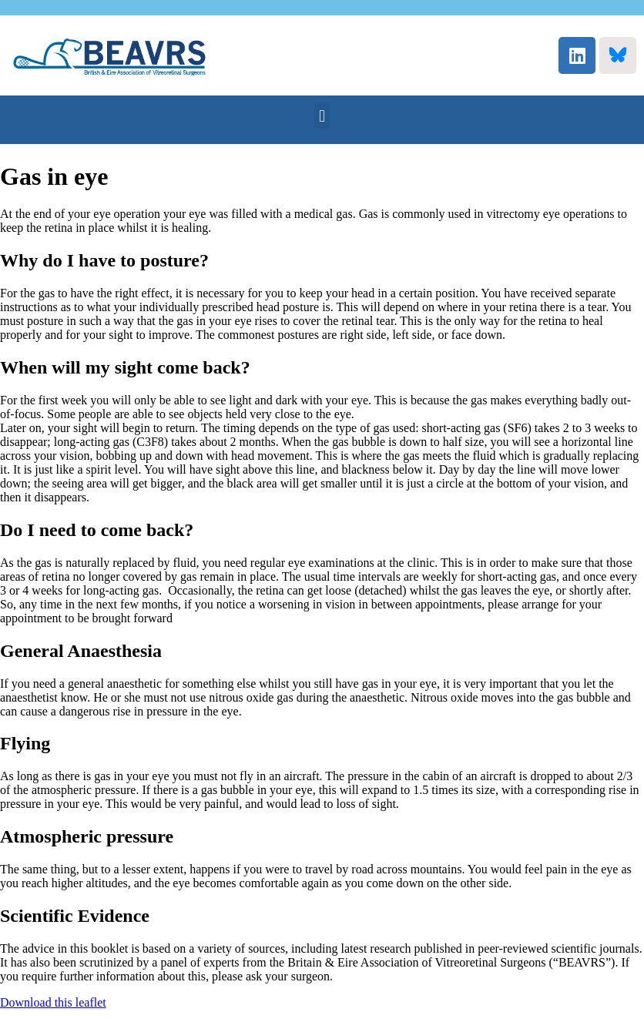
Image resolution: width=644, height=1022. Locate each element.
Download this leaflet (53, 1002)
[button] (321, 116)
